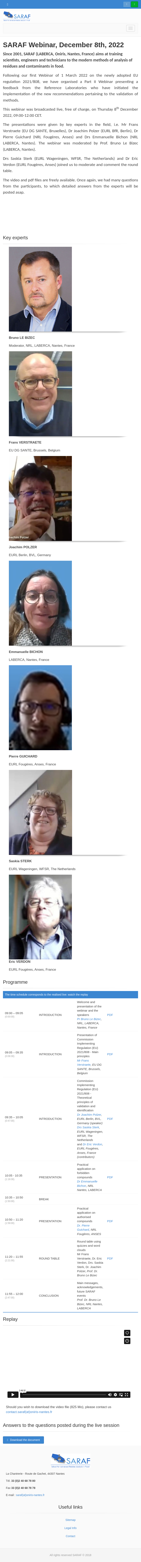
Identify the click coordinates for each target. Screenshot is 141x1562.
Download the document (23, 1439)
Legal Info (70, 1528)
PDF (110, 1015)
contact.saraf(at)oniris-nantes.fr (29, 1412)
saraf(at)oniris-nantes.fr (30, 1495)
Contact (70, 1536)
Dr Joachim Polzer (89, 1114)
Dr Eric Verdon (92, 1144)
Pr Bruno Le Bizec (89, 1019)
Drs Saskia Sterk (88, 1127)
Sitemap (70, 1519)
